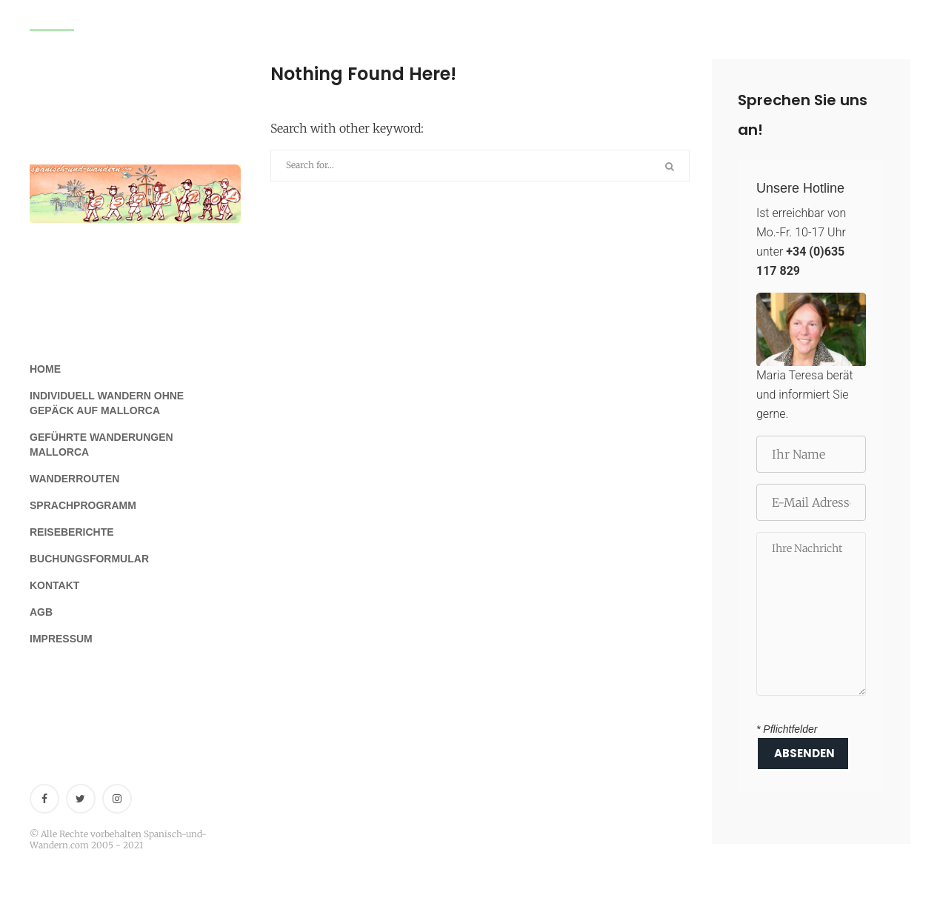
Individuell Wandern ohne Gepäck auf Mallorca (107, 403)
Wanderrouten (74, 479)
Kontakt (54, 585)
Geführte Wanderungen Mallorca (101, 444)
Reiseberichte (72, 532)
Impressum (61, 639)
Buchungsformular (89, 559)
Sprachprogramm (83, 505)
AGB (41, 612)
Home (45, 369)
